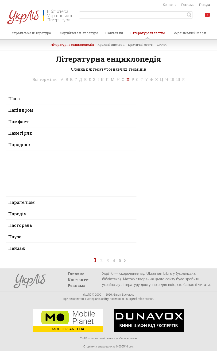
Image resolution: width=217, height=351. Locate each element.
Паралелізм (21, 202)
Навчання (114, 33)
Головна (76, 273)
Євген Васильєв (123, 294)
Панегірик (20, 133)
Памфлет (18, 121)
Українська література (31, 33)
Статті (162, 44)
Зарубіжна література (79, 33)
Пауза (14, 237)
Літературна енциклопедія (72, 44)
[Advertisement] (175, 163)
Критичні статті (141, 44)
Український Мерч (189, 33)
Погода (204, 4)
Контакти (170, 4)
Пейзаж (16, 248)
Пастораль (20, 225)
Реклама (187, 4)
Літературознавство (147, 35)
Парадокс (19, 144)
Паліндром (21, 110)
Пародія (17, 214)
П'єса (14, 98)
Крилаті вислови (111, 44)
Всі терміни (44, 79)
